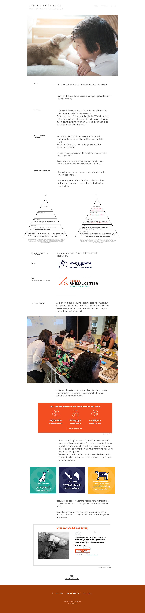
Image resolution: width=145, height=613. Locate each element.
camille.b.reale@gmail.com (72, 601)
